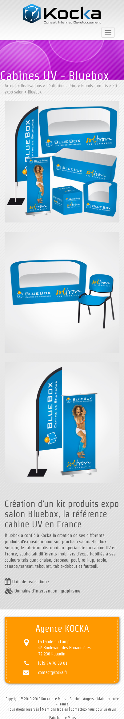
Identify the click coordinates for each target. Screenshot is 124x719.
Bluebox (35, 91)
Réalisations (31, 85)
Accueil (10, 85)
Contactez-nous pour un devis (93, 709)
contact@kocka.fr (52, 672)
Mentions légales (55, 709)
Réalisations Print (61, 85)
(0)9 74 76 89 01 (52, 663)
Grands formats (94, 85)
